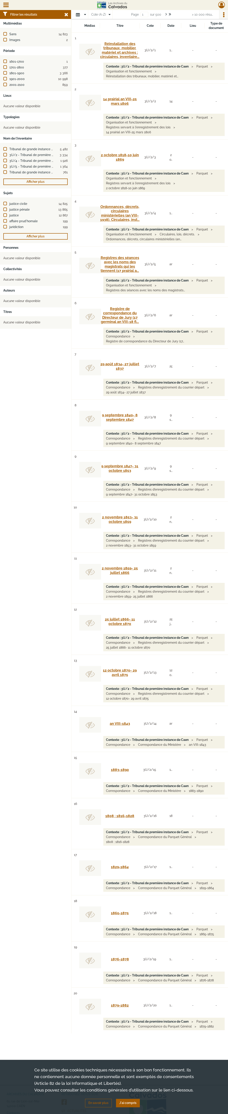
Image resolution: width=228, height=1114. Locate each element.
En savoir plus (98, 1103)
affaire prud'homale (23, 221)
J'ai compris (127, 1103)
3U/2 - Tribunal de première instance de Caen (43, 155)
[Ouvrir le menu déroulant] (6, 5)
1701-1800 (16, 67)
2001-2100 (16, 84)
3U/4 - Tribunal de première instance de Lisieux (44, 160)
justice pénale (19, 209)
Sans (12, 34)
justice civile (18, 204)
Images (14, 40)
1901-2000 (17, 79)
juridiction (16, 227)
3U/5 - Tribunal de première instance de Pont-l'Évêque (49, 166)
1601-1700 (16, 61)
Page (135, 14)
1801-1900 (16, 73)
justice (14, 215)
